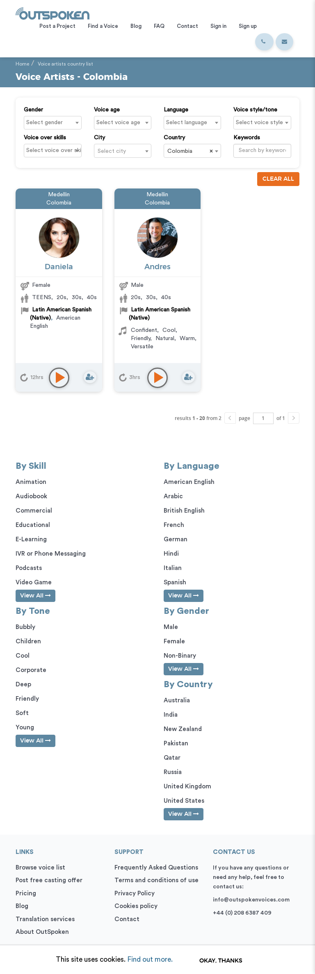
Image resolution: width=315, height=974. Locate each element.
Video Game (34, 582)
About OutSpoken (42, 932)
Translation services (45, 919)
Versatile (142, 347)
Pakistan (176, 743)
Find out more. (150, 959)
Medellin (59, 195)
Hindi (171, 554)
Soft (22, 713)
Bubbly (25, 627)
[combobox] (52, 122)
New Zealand (183, 729)
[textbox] (54, 122)
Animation (31, 482)
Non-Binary (180, 656)
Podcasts (29, 568)
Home (22, 63)
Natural (164, 338)
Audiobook (31, 496)
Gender (33, 110)
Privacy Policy (134, 893)
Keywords (246, 138)
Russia (173, 772)
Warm (187, 338)
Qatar (172, 758)
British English (184, 511)
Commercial (34, 511)
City (99, 138)
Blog (22, 906)
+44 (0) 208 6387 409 (242, 913)
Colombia (58, 203)
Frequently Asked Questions (156, 868)
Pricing (26, 893)
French (174, 525)
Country (174, 138)
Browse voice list (40, 868)
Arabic (173, 496)
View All (35, 596)
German (175, 539)
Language (176, 110)
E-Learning (31, 539)
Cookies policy (136, 906)
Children (28, 641)
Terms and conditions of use (156, 880)
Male (137, 285)
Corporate (31, 670)
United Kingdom (187, 786)
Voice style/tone (255, 110)
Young (25, 727)
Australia (177, 700)
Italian (173, 568)
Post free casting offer (49, 880)
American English (189, 482)
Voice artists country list (65, 63)
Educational (33, 525)
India (171, 715)
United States (184, 801)
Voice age (107, 110)
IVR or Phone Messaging (51, 554)
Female (41, 285)
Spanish (175, 582)
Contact (126, 919)
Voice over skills (45, 138)
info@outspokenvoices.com (251, 900)
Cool (169, 330)
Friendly (140, 338)
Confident (144, 330)
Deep (23, 684)
